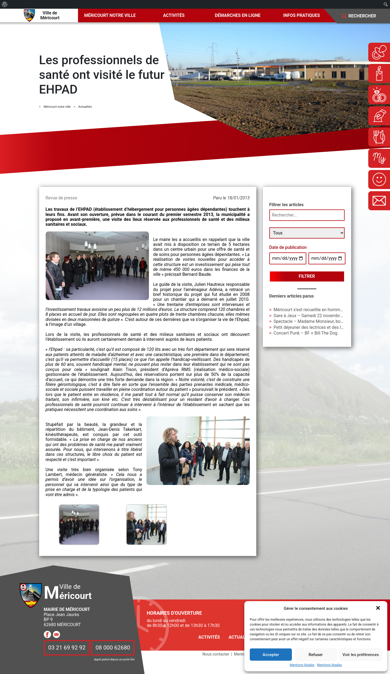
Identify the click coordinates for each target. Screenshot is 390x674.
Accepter (271, 654)
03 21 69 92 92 (67, 648)
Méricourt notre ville (110, 15)
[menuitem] (5, 4)
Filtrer (307, 276)
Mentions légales (302, 665)
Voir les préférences (360, 654)
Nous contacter (215, 654)
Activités (174, 15)
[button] (378, 608)
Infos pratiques (301, 15)
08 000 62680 (113, 648)
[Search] (366, 16)
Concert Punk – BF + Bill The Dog (306, 333)
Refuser (315, 654)
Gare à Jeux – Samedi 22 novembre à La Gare (318, 315)
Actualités (241, 637)
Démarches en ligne (238, 15)
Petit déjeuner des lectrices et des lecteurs (314, 327)
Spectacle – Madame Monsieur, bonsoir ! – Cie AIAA (324, 321)
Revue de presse (61, 197)
